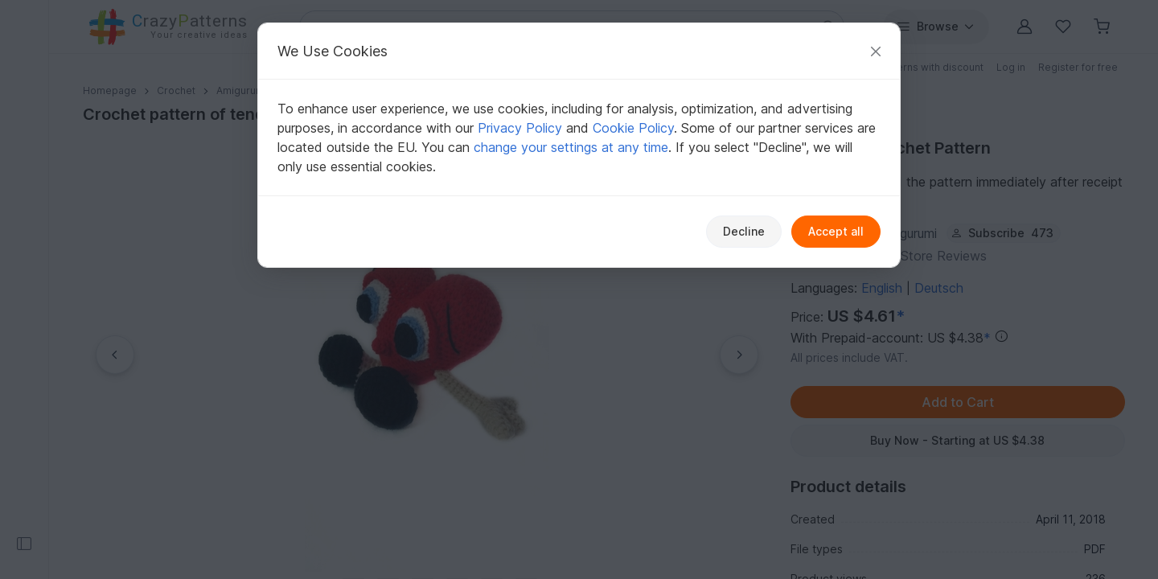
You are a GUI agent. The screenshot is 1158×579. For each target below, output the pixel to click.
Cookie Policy (633, 128)
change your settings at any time (571, 147)
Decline (744, 231)
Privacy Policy (520, 128)
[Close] (875, 51)
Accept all (836, 231)
